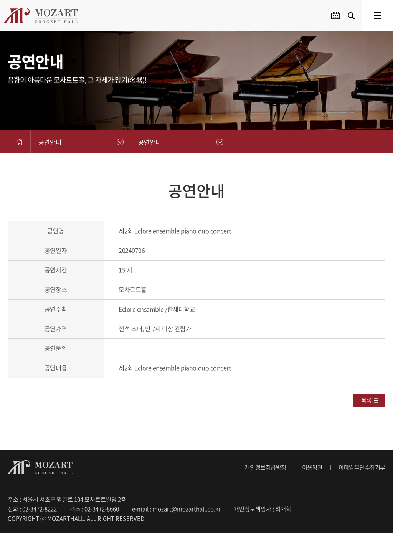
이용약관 (312, 467)
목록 (366, 400)
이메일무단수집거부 (362, 467)
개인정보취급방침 (265, 467)
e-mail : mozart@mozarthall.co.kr (176, 509)
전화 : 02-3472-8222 (32, 509)
